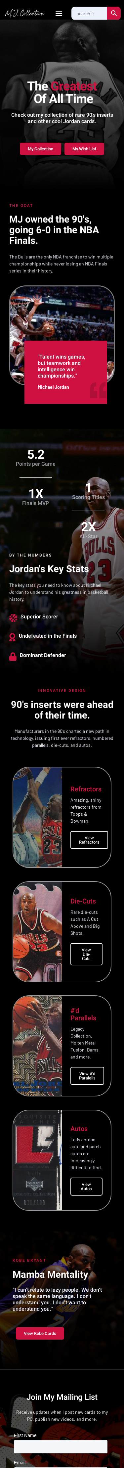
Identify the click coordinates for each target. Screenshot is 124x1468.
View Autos (86, 1186)
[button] (59, 13)
